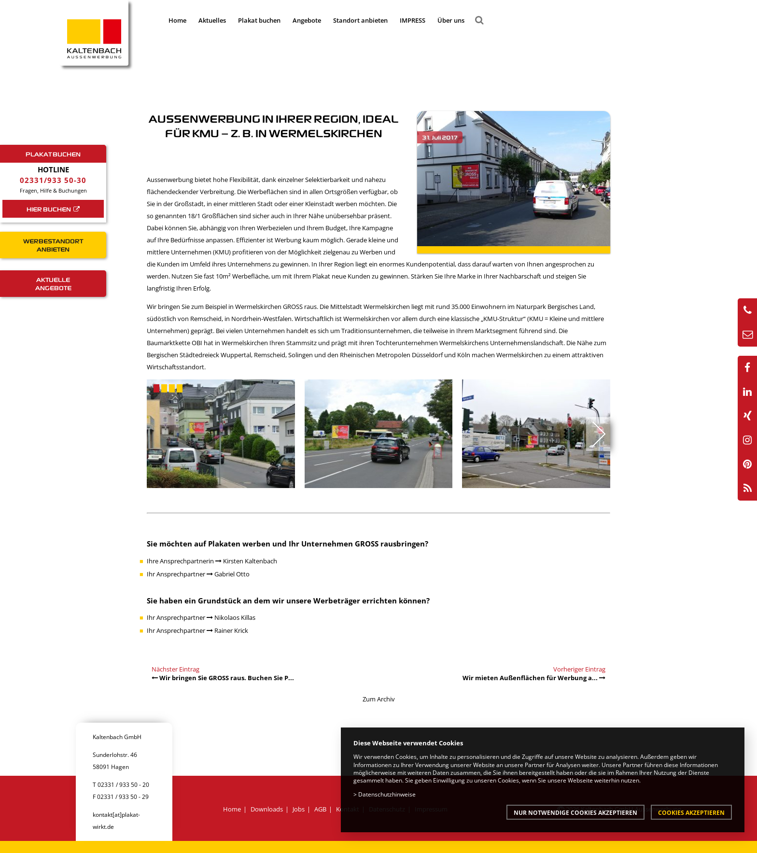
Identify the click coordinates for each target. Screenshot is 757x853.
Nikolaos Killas (231, 617)
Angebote (307, 20)
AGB (320, 809)
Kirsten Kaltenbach (246, 561)
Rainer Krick (227, 630)
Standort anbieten (360, 20)
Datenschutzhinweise (387, 794)
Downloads (267, 809)
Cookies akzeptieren (691, 812)
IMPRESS (412, 20)
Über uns (450, 20)
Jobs (299, 809)
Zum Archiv (379, 699)
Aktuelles (212, 20)
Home (177, 20)
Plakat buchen (259, 20)
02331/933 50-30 (53, 180)
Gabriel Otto (228, 574)
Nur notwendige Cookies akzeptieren (575, 812)
